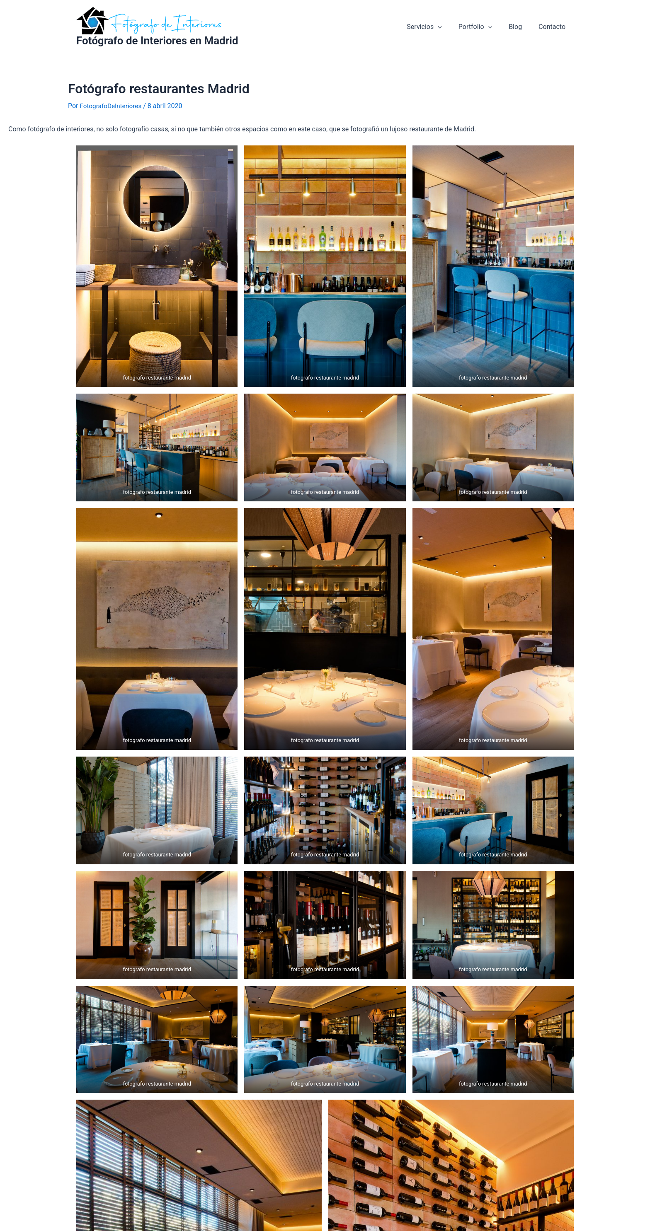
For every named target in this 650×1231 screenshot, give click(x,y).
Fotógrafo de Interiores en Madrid (157, 40)
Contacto (553, 27)
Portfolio (483, 27)
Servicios (435, 27)
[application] (449, 27)
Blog (520, 27)
